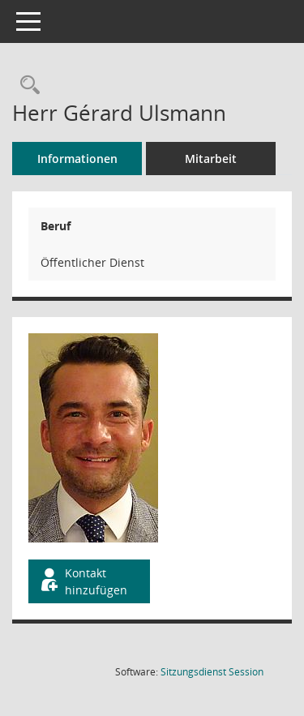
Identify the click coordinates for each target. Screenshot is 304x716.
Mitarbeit (211, 158)
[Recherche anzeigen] (26, 85)
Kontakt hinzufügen (82, 581)
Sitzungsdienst (212, 672)
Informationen (77, 158)
